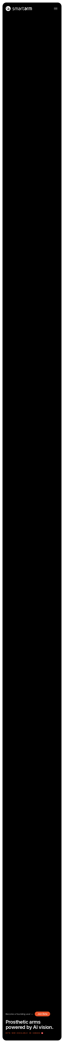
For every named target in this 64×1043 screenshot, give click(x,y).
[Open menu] (55, 9)
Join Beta (42, 1014)
